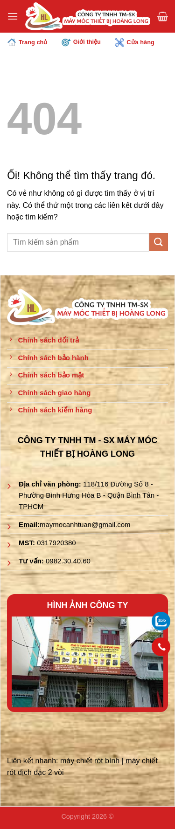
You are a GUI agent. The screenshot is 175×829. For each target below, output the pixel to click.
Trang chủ (27, 42)
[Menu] (12, 16)
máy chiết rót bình (89, 761)
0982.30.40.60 (68, 561)
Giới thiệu (81, 42)
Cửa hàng (134, 42)
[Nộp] (158, 242)
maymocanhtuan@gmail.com (85, 524)
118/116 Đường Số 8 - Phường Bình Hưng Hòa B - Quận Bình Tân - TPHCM (89, 495)
